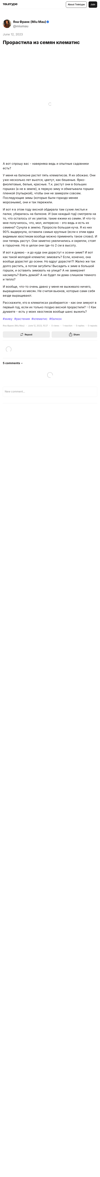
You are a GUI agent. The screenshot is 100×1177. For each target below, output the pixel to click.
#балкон (55, 319)
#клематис (40, 319)
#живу (7, 319)
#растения (22, 319)
